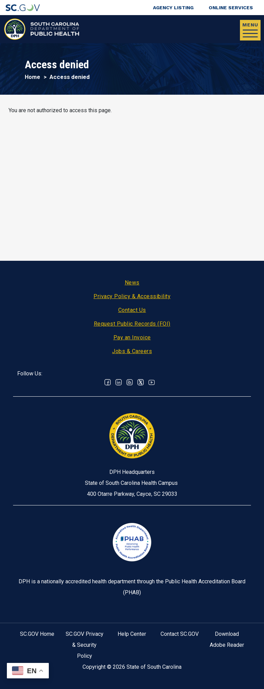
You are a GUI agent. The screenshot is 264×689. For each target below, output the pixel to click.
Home (32, 77)
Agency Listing (173, 7)
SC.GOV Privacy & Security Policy (84, 645)
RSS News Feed (129, 382)
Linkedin (119, 382)
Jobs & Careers (132, 351)
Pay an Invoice (132, 337)
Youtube (151, 382)
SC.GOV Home (37, 634)
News (132, 282)
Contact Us (132, 310)
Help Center (132, 634)
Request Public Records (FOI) (132, 323)
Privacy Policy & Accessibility (132, 296)
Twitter (141, 382)
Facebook (107, 382)
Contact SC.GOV (180, 634)
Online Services (231, 7)
